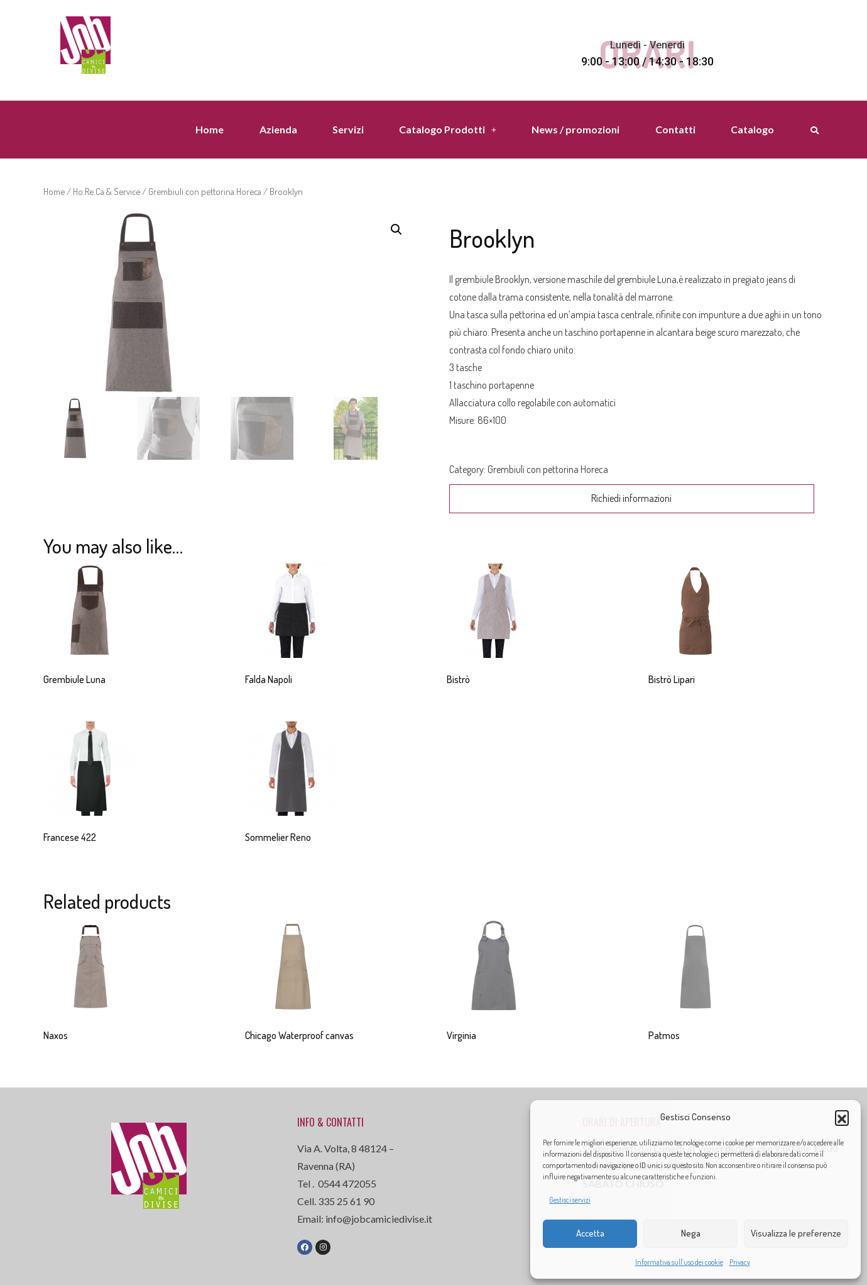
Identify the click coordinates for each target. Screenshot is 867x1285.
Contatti (675, 129)
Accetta (590, 1233)
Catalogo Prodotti (447, 129)
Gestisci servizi (570, 1199)
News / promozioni (575, 129)
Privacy (739, 1262)
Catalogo (752, 129)
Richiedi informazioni (631, 498)
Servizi (348, 129)
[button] (842, 1117)
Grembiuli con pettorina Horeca (204, 191)
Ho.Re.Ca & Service (106, 191)
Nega (691, 1233)
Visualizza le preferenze (796, 1233)
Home (209, 129)
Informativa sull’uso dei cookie (679, 1262)
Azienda (278, 129)
